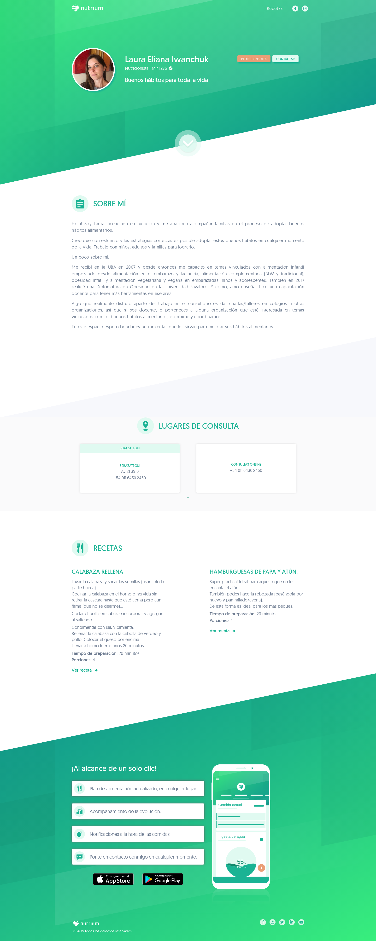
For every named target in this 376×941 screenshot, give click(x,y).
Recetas (275, 8)
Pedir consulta (254, 59)
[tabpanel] (130, 468)
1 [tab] (188, 497)
